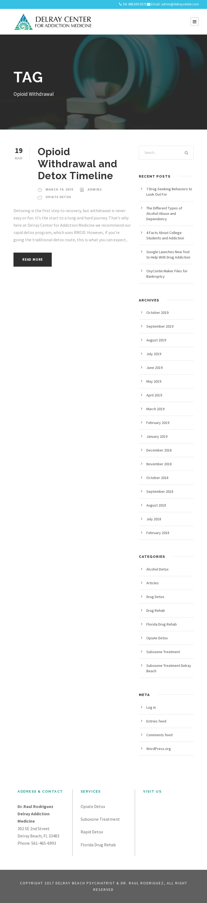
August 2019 (156, 340)
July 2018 (153, 519)
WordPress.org (158, 748)
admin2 (95, 189)
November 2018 (159, 463)
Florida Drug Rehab (161, 624)
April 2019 (154, 395)
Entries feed (156, 721)
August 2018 (156, 505)
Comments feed (159, 734)
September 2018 (159, 491)
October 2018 (157, 477)
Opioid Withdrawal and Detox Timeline (78, 164)
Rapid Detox (92, 831)
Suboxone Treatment (163, 651)
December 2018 (159, 450)
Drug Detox (155, 596)
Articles (152, 582)
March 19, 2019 (59, 189)
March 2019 (155, 408)
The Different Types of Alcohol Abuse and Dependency (164, 213)
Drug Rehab (155, 610)
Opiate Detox (58, 197)
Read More (32, 259)
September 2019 (159, 326)
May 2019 (153, 381)
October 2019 (157, 312)
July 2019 (153, 353)
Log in (151, 707)
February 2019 (157, 422)
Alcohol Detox (157, 569)
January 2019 (156, 436)
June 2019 (154, 367)
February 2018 (157, 532)
